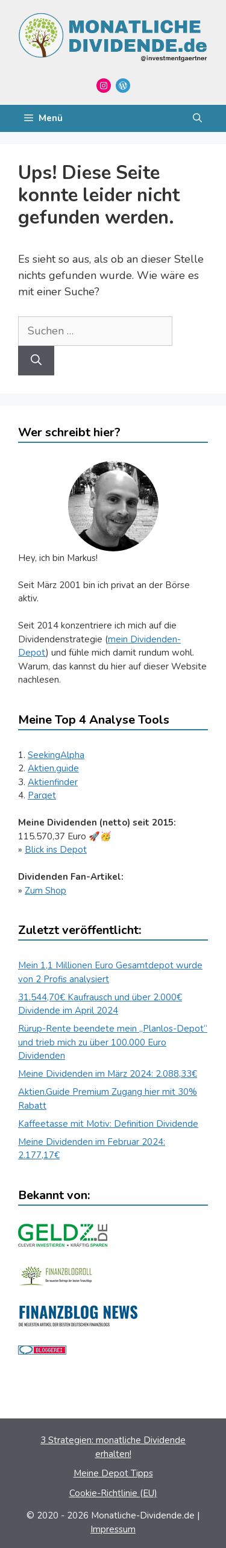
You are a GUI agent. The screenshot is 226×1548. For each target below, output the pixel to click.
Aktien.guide (53, 768)
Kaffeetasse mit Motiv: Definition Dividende (108, 1124)
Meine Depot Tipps (113, 1473)
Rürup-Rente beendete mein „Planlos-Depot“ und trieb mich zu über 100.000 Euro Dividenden (112, 1042)
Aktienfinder (53, 782)
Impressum (113, 1529)
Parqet (42, 795)
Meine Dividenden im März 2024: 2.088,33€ (107, 1074)
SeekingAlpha (56, 755)
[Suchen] (36, 360)
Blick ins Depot (56, 850)
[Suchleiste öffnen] (197, 118)
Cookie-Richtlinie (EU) (113, 1493)
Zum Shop (45, 891)
